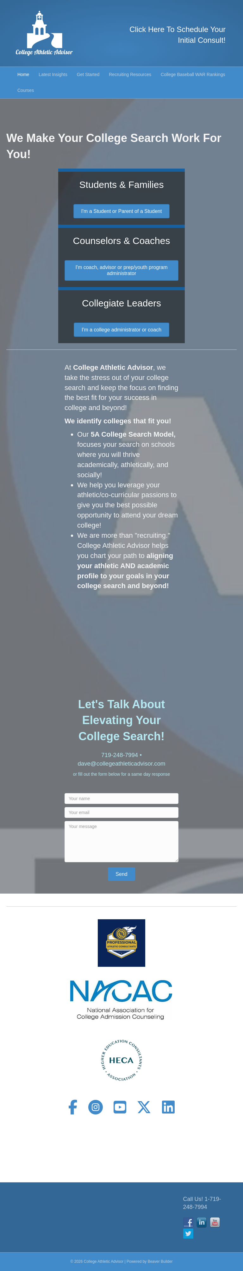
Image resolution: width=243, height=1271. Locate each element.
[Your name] (121, 798)
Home (23, 74)
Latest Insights (53, 74)
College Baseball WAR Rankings (193, 74)
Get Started (88, 74)
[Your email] (121, 812)
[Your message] (121, 841)
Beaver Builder (160, 1261)
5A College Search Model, (133, 434)
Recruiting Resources (130, 74)
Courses (25, 90)
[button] (121, 874)
